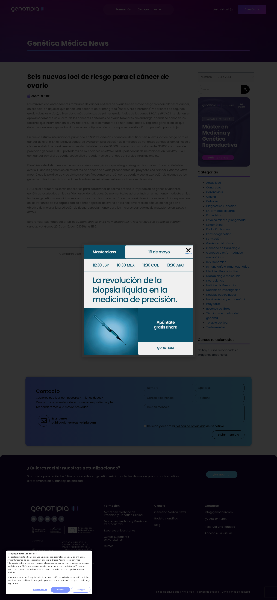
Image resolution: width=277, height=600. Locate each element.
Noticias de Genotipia (221, 285)
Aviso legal (188, 591)
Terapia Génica (217, 323)
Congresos (213, 187)
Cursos (108, 546)
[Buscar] (245, 89)
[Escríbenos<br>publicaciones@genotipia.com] (44, 421)
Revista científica (166, 518)
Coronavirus (214, 192)
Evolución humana (218, 229)
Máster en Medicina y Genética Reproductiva (125, 522)
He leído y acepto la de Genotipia (185, 426)
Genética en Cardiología (223, 248)
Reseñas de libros (218, 309)
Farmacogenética (218, 234)
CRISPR (211, 197)
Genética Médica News (170, 512)
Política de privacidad (190, 426)
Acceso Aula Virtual (218, 533)
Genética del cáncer (220, 243)
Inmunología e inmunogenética (227, 267)
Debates (212, 201)
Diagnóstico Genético (221, 206)
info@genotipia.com (219, 512)
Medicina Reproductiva (222, 271)
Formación (213, 239)
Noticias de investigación (223, 290)
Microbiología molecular (223, 276)
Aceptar (60, 589)
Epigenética (214, 225)
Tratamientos (215, 327)
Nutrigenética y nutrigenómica (227, 299)
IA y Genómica (216, 262)
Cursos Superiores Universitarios (116, 538)
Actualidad (213, 183)
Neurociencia (215, 281)
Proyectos (213, 304)
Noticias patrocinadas (221, 295)
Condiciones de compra (236, 591)
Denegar (81, 589)
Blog (157, 525)
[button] (151, 254)
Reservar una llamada (220, 527)
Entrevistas (214, 215)
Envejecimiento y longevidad (226, 220)
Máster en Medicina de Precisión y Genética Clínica (123, 513)
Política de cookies (208, 591)
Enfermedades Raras (220, 211)
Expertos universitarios (119, 530)
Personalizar (40, 589)
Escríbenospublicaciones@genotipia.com (73, 420)
